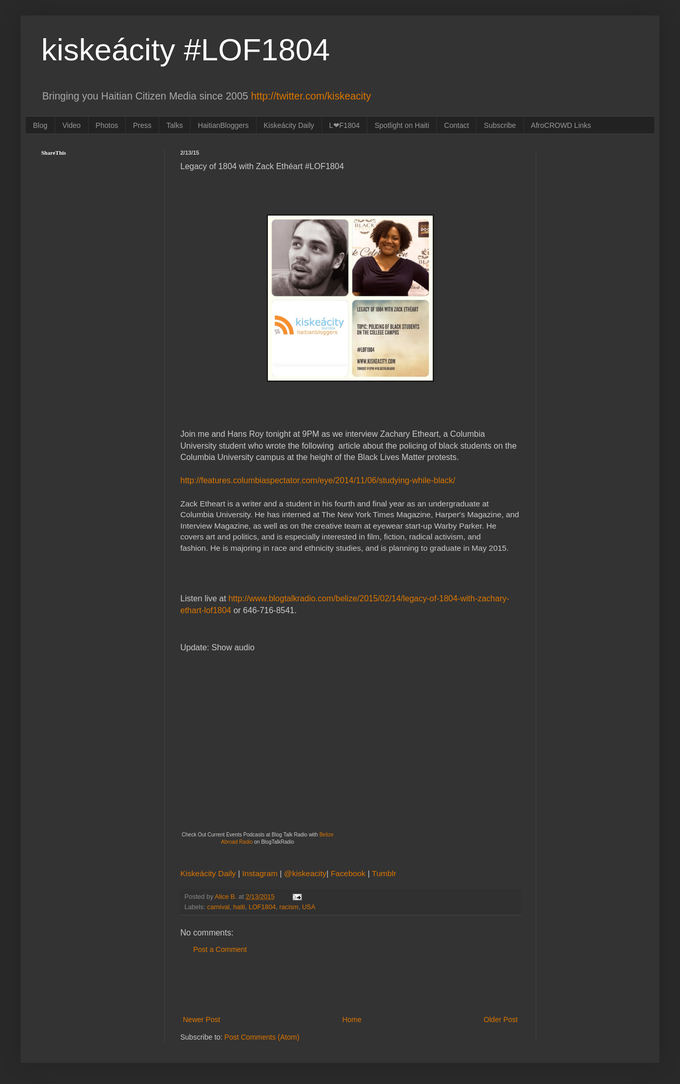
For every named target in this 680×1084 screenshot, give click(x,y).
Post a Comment (220, 949)
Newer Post (201, 1019)
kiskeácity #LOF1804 (185, 49)
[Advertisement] (350, 985)
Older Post (501, 1019)
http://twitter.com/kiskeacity (311, 96)
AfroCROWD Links (561, 125)
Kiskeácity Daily (289, 125)
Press (142, 125)
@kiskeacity (305, 873)
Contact (456, 125)
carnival (218, 907)
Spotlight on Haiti (402, 125)
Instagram (261, 873)
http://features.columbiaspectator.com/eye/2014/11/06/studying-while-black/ (317, 480)
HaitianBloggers (223, 125)
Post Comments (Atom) (262, 1037)
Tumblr (384, 873)
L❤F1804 (344, 125)
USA (308, 907)
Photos (107, 125)
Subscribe (500, 125)
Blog (40, 125)
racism (288, 907)
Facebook (349, 873)
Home (351, 1019)
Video (71, 125)
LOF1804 (262, 907)
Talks (174, 125)
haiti (239, 907)
